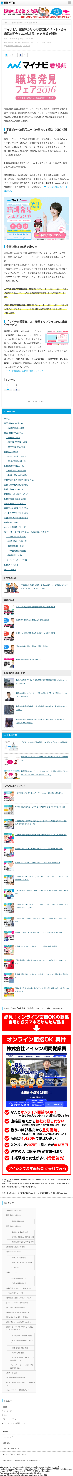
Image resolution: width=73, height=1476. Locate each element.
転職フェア (50, 42)
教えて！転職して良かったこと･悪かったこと (20, 1384)
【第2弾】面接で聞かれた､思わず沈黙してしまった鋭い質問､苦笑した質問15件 (41, 892)
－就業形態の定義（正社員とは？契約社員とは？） (22, 1359)
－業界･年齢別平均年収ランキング (21, 1342)
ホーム (7, 419)
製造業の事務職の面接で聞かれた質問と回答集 (32, 620)
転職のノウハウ (11, 452)
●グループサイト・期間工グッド (17, 1390)
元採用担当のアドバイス (15, 503)
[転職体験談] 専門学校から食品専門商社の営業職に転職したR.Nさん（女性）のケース (41, 681)
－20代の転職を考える (16, 461)
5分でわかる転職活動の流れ (16, 1378)
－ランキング (15, 1267)
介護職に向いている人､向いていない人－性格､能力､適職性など (37, 946)
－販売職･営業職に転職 (16, 442)
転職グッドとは (11, 565)
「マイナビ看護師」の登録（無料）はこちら (24, 371)
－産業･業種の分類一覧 (16, 541)
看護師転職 (18, 46)
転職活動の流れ (11, 522)
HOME (4, 1407)
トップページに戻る (37, 401)
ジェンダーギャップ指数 (17, 560)
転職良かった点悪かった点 (16, 494)
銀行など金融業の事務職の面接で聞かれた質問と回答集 (35, 633)
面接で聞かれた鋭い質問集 (16, 485)
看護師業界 (25, 42)
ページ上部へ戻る (69, 1460)
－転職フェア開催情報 (16, 470)
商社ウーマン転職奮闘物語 (16, 518)
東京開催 (18, 42)
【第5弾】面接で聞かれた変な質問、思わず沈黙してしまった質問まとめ (41, 835)
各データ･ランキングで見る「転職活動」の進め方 (26, 532)
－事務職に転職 (13, 437)
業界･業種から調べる (13, 423)
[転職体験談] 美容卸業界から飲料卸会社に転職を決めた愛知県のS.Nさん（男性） (41, 708)
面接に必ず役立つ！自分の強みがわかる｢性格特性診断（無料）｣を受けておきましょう (42, 989)
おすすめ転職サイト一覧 (15, 527)
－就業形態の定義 (14, 555)
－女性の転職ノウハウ (16, 456)
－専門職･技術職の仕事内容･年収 (22, 1242)
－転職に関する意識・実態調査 (21, 1263)
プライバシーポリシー (10, 1419)
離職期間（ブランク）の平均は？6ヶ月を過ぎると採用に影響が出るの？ (44, 758)
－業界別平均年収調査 (16, 536)
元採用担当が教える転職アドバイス (18, 1298)
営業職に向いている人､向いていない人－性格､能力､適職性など (37, 863)
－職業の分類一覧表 (15, 546)
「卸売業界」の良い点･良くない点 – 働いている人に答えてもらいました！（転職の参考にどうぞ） (41, 906)
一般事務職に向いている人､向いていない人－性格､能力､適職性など (39, 793)
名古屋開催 (9, 42)
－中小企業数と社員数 (16, 551)
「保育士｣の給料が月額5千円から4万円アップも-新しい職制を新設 (44, 742)
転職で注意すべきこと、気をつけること (20, 1288)
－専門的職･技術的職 (15, 447)
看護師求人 (9, 46)
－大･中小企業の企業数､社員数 (21, 1336)
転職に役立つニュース (38, 42)
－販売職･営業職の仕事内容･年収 (22, 1237)
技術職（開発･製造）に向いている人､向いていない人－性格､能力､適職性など (42, 975)
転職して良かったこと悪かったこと (18, 1322)
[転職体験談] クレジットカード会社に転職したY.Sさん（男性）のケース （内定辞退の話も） (41, 695)
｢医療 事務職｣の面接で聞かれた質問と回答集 (32, 646)
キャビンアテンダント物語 (16, 513)
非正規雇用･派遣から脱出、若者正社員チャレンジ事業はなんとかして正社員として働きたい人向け (44, 586)
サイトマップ (10, 569)
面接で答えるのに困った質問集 (17, 1317)
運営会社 (5, 1415)
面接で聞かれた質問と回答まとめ (19, 480)
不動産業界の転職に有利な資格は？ (28, 659)
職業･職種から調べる (13, 433)
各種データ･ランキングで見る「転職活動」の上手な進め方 (19, 1328)
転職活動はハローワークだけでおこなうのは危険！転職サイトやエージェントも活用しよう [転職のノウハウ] (45, 773)
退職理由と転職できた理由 (16, 508)
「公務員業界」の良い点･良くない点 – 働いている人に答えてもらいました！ (41, 920)
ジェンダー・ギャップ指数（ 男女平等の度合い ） (21, 1366)
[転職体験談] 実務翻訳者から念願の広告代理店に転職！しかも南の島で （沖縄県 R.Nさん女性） (41, 721)
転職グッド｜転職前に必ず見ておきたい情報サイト (23, 1460)
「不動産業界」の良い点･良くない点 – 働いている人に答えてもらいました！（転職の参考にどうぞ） (41, 822)
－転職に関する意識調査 (17, 475)
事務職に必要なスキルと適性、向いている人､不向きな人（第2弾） (39, 932)
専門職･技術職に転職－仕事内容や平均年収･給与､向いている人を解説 (40, 807)
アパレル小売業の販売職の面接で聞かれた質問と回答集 (35, 607)
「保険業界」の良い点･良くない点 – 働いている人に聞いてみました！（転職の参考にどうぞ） (41, 878)
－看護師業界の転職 (15, 428)
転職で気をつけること (14, 489)
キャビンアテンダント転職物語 (17, 1303)
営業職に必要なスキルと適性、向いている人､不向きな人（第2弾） (39, 849)
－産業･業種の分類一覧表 (19, 1348)
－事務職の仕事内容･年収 (19, 1232)
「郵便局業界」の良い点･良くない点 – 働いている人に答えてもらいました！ (41, 961)
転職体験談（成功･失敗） (15, 499)
